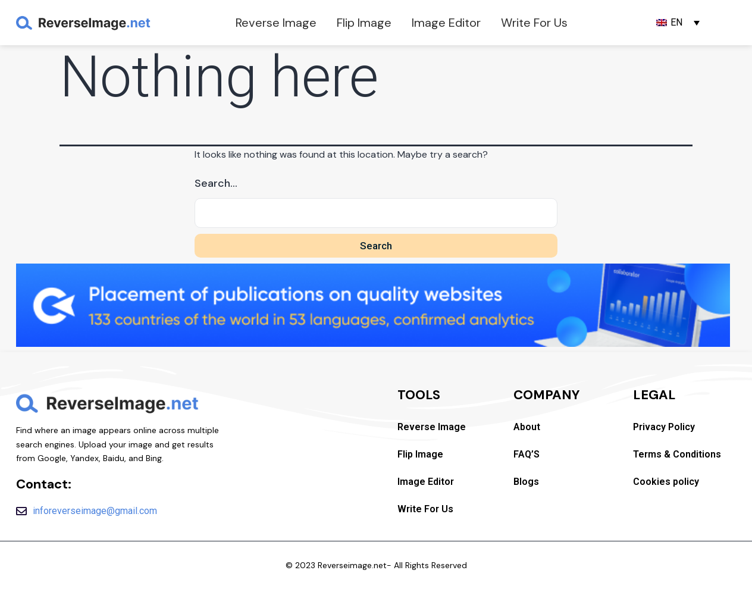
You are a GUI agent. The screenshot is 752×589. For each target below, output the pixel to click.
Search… (216, 183)
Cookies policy (666, 481)
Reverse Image (276, 22)
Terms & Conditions (677, 454)
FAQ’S (526, 454)
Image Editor (446, 22)
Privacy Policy (664, 427)
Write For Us (534, 22)
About (526, 427)
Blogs (526, 481)
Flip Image (364, 22)
